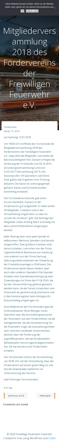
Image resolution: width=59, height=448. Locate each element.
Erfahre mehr (32, 11)
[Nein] (55, 7)
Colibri (52, 438)
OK (22, 11)
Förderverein (10, 127)
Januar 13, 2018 (11, 131)
